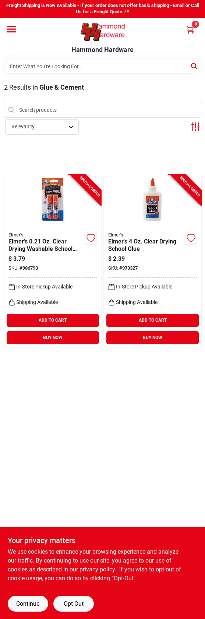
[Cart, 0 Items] (190, 30)
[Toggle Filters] (195, 126)
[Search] (194, 66)
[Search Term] (102, 66)
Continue (27, 603)
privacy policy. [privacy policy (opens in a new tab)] (97, 569)
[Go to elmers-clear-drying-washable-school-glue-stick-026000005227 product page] (53, 260)
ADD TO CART (53, 320)
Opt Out (74, 603)
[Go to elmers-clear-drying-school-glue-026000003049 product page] (152, 260)
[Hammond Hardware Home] (103, 32)
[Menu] (11, 29)
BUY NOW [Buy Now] (53, 337)
